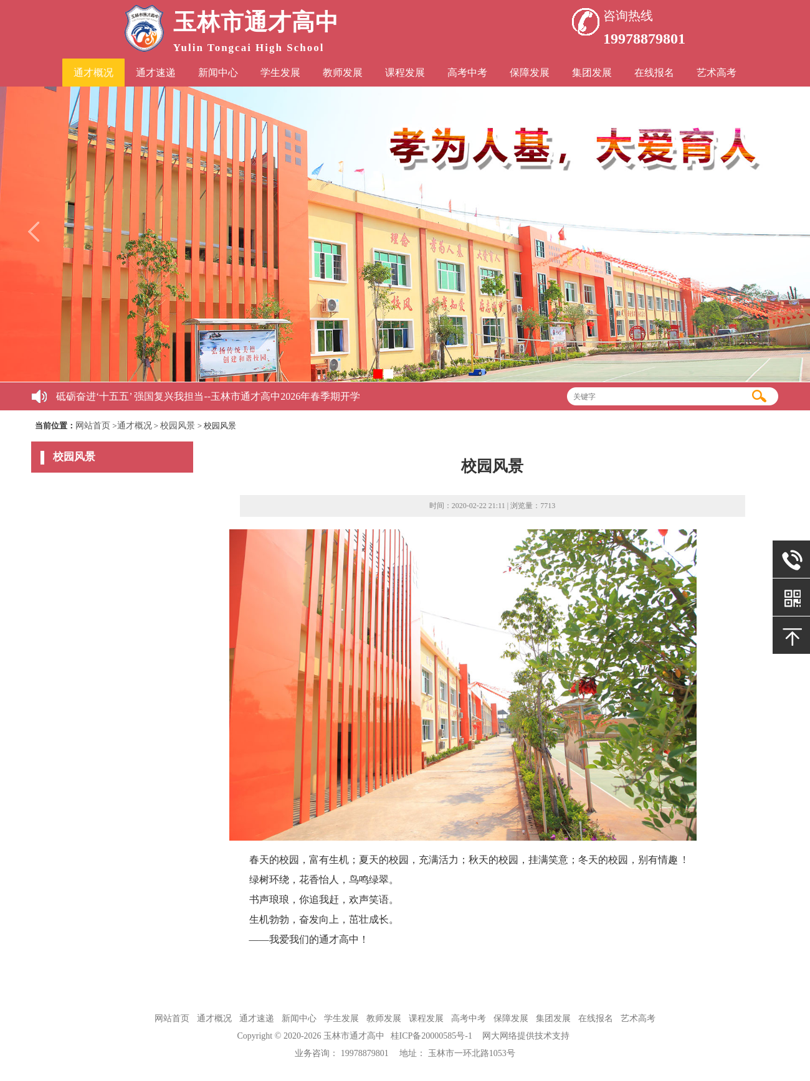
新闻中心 (218, 72)
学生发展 (280, 72)
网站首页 (92, 425)
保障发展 (530, 72)
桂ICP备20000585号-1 (431, 1036)
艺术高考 (716, 72)
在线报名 (654, 72)
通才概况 (93, 72)
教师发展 (343, 72)
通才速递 (156, 72)
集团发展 (592, 72)
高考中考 (467, 72)
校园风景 (177, 425)
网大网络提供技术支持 (525, 1036)
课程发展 (405, 72)
